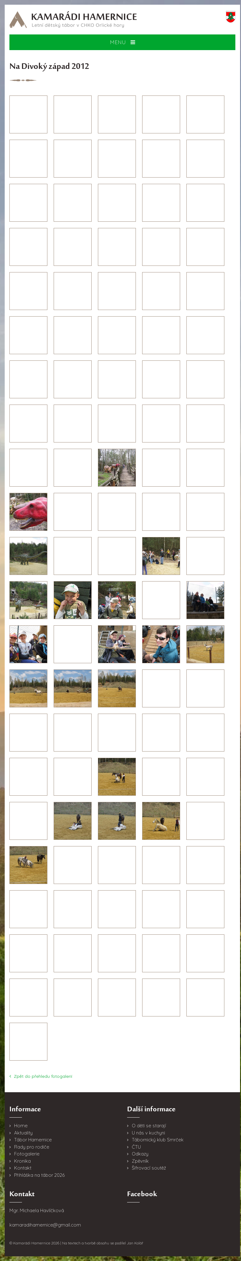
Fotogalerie (27, 1154)
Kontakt (22, 1168)
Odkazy (140, 1154)
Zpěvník (140, 1161)
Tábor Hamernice (33, 1140)
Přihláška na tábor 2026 (39, 1175)
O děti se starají (149, 1126)
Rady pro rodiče (31, 1147)
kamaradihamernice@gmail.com (45, 1225)
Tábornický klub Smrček (158, 1140)
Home (21, 1126)
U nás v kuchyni (148, 1133)
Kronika (22, 1161)
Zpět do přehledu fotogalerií (40, 1076)
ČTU (136, 1147)
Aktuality (23, 1133)
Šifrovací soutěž (149, 1168)
